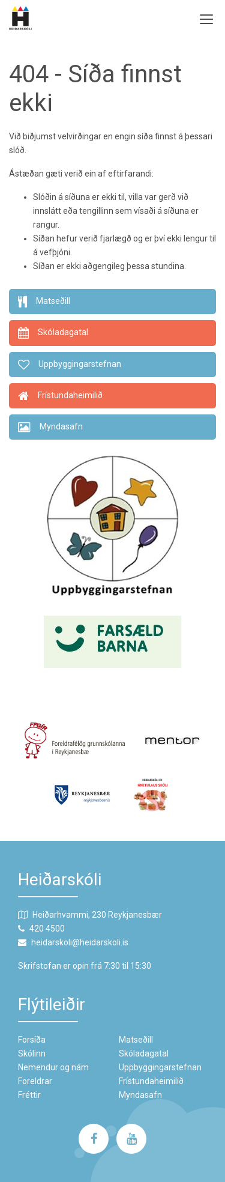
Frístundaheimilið (151, 1081)
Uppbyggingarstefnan (160, 1067)
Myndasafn (140, 1095)
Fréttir (29, 1095)
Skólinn (32, 1053)
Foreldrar (35, 1081)
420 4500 (47, 928)
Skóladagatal (144, 1053)
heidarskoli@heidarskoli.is (79, 942)
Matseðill (136, 1039)
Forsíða (32, 1039)
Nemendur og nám (53, 1067)
